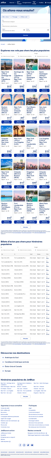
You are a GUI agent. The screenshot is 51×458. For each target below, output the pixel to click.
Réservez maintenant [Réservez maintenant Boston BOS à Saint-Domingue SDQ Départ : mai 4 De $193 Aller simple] (32, 222)
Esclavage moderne (34, 420)
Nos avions (4, 412)
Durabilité (3, 435)
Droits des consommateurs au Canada (39, 425)
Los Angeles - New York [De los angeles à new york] (40, 390)
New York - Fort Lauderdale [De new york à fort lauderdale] (24, 390)
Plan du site (4, 425)
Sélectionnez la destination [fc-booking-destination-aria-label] (9, 26)
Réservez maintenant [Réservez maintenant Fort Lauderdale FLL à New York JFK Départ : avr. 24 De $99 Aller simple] (19, 222)
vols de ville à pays (28, 452)
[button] (15, 16)
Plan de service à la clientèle (36, 416)
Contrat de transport (34, 412)
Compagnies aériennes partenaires (10, 416)
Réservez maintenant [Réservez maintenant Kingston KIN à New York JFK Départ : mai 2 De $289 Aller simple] (32, 187)
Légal (30, 408)
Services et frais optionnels (36, 422)
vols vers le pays (4, 452)
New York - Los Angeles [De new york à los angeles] (7, 390)
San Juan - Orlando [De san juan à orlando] (22, 388)
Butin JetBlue (5, 410)
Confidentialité (33, 418)
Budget (36, 53)
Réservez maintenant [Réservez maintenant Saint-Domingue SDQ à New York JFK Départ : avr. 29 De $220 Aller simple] (44, 90)
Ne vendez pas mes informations (37, 427)
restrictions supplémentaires (40, 232)
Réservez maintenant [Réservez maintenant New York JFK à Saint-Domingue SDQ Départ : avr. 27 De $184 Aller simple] (32, 90)
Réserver (13, 2)
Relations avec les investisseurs (10, 421)
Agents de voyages (6, 418)
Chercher (25, 35)
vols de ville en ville (20, 452)
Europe (6, 371)
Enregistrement (27, 2)
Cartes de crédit (5, 408)
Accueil (3, 44)
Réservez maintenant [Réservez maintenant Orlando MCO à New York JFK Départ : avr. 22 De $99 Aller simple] (44, 187)
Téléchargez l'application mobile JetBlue (38, 435)
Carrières (4, 423)
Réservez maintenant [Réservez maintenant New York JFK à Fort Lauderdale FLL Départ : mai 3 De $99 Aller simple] (32, 155)
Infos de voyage (35, 2)
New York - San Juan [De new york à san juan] (6, 393)
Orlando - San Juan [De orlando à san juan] (39, 388)
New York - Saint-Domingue (41, 383)
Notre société (4, 414)
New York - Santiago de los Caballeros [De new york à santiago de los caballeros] (8, 383)
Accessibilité (32, 410)
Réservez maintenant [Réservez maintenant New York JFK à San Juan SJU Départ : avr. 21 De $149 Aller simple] (7, 187)
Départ (3, 29)
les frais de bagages (17, 232)
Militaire (3, 439)
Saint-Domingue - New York (8, 386)
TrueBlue (41, 2)
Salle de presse (5, 441)
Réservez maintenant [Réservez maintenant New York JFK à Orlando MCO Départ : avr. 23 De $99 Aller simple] (19, 122)
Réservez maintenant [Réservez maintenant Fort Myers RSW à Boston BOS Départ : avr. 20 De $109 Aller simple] (32, 122)
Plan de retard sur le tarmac (36, 414)
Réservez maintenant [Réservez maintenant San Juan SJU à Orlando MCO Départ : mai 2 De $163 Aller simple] (44, 122)
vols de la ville (36, 452)
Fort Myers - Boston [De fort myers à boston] (6, 388)
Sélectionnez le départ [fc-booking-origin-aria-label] (8, 21)
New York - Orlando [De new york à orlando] (39, 386)
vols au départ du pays (44, 452)
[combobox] (9, 56)
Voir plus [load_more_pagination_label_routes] (25, 396)
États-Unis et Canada (12, 366)
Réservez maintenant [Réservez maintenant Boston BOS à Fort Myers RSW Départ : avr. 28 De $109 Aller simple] (7, 222)
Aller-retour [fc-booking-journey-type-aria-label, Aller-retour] (5, 17)
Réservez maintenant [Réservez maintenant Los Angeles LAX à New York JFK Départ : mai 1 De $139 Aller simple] (44, 155)
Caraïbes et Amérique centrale (15, 362)
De (3, 20)
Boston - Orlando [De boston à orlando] (21, 386)
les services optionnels (26, 232)
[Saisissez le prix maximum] (42, 56)
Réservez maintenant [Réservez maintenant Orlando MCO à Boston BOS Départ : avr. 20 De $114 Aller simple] (19, 187)
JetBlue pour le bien (6, 433)
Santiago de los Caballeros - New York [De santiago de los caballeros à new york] (24, 383)
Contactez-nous (5, 427)
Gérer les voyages (19, 2)
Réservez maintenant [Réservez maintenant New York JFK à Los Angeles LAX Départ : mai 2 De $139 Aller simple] (19, 155)
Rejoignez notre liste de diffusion (37, 433)
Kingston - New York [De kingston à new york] (39, 393)
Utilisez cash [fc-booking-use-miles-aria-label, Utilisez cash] (24, 17)
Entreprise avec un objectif (8, 437)
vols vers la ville (11, 452)
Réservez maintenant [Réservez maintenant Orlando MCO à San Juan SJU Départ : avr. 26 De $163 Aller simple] (7, 155)
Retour (27, 29)
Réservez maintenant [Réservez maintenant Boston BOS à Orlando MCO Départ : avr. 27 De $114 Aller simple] (7, 122)
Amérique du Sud (10, 357)
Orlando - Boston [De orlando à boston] (21, 393)
